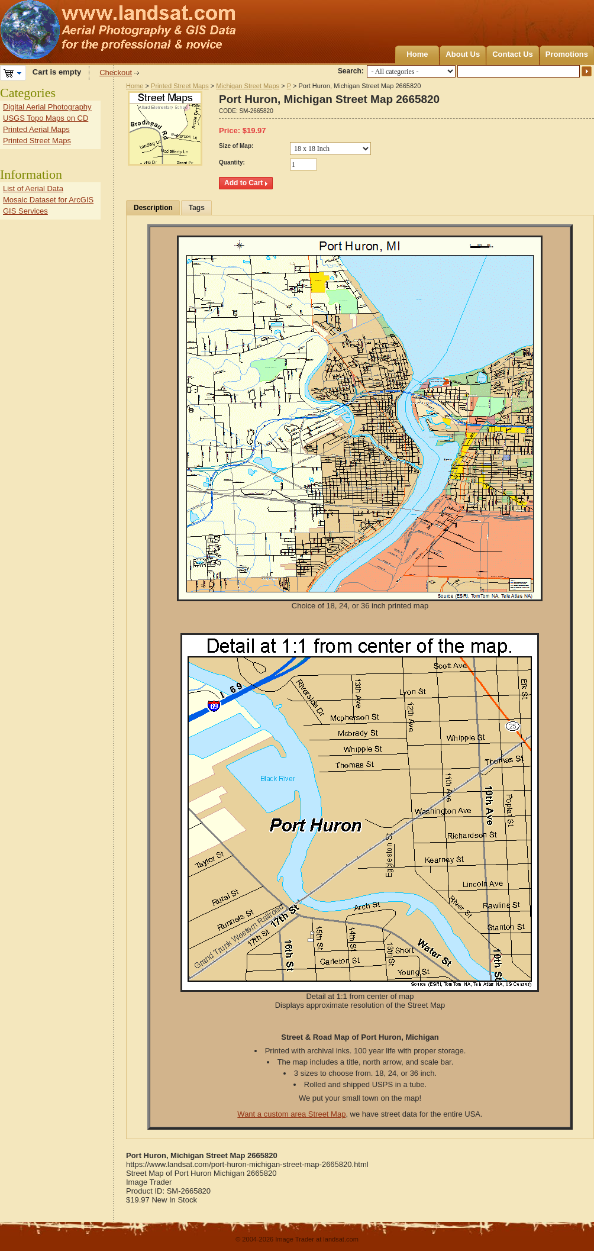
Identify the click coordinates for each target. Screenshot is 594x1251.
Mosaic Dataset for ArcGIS (48, 199)
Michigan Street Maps (247, 85)
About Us (463, 54)
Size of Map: (236, 146)
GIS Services (25, 211)
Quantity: (232, 162)
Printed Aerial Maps (36, 129)
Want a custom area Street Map (291, 1114)
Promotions (566, 54)
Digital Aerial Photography (47, 106)
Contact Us (512, 54)
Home (417, 54)
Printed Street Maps (180, 85)
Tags (197, 208)
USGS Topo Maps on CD (45, 118)
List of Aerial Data (33, 188)
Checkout (115, 72)
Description (153, 208)
